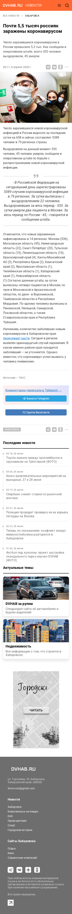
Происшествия (17, 820)
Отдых (12, 848)
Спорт (11, 825)
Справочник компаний (22, 857)
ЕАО (10, 816)
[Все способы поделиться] (66, 67)
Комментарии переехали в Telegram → (33, 390)
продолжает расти (16, 338)
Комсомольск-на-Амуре (23, 811)
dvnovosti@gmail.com (21, 788)
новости (33, 5)
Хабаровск (32, 15)
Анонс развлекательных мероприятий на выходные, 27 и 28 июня (36, 478)
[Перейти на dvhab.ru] (12, 5)
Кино (11, 853)
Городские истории (20, 830)
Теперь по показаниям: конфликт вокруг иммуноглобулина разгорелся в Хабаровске (36, 534)
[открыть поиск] (67, 5)
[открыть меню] (59, 5)
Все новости (11, 15)
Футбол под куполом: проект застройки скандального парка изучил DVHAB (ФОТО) (35, 556)
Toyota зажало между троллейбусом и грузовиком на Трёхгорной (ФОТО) (34, 459)
